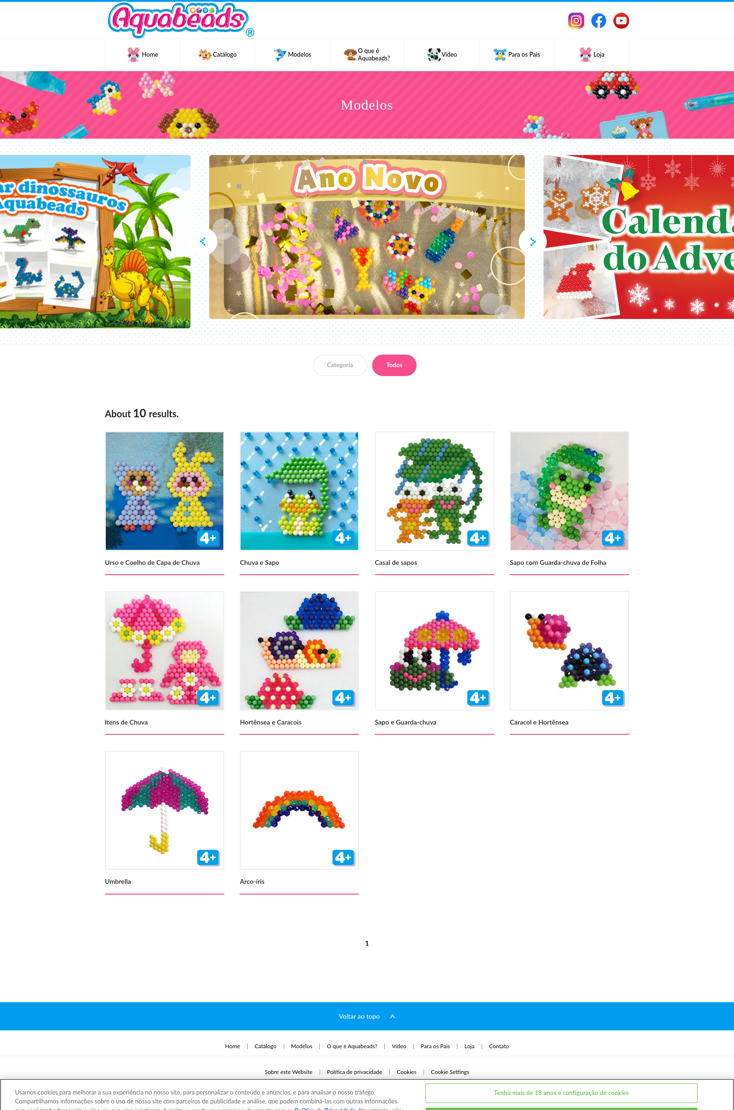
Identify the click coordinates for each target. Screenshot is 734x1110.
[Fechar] (719, 1082)
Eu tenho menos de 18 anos (562, 1084)
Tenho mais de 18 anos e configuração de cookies (561, 1060)
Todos (394, 365)
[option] (367, 237)
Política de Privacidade (325, 1077)
